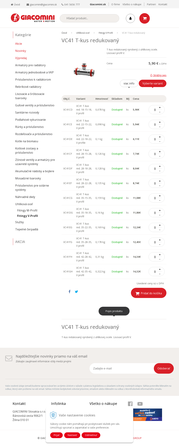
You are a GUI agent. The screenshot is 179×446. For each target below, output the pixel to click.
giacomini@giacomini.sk (43, 4)
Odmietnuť (91, 435)
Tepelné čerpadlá (26, 229)
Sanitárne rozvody (27, 112)
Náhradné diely (25, 197)
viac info (129, 83)
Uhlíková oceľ (24, 204)
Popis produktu (114, 311)
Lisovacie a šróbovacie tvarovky (29, 96)
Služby (19, 222)
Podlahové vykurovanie (30, 120)
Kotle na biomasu (26, 141)
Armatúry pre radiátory (30, 65)
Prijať (56, 435)
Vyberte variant (152, 83)
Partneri (151, 4)
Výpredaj (21, 58)
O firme (115, 4)
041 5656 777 (72, 4)
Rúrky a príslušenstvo (29, 127)
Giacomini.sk (98, 4)
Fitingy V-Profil (27, 216)
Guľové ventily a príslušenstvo (34, 105)
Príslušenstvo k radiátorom (33, 79)
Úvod (15, 4)
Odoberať (163, 368)
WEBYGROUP (134, 438)
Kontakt (162, 4)
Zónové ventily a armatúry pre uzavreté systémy (35, 162)
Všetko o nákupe (132, 4)
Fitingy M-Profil (27, 210)
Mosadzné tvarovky (28, 178)
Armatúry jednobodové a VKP (34, 72)
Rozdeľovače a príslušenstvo (33, 134)
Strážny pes (158, 75)
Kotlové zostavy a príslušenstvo (26, 150)
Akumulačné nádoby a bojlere (34, 171)
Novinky (20, 51)
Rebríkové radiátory (28, 87)
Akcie (18, 44)
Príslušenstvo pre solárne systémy (32, 188)
